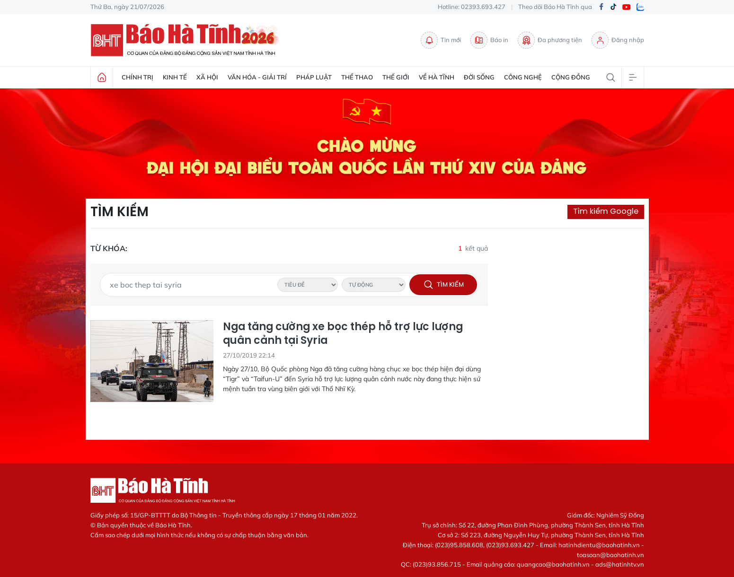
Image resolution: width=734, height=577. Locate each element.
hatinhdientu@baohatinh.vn (599, 545)
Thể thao (357, 77)
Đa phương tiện (550, 40)
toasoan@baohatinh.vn (610, 555)
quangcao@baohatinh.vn (553, 564)
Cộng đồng (570, 77)
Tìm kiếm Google (605, 211)
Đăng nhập (618, 40)
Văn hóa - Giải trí (257, 77)
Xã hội (207, 77)
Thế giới (395, 77)
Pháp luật (314, 77)
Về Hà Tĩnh (436, 77)
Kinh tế (175, 77)
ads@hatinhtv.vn (619, 564)
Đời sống (479, 77)
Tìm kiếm (119, 211)
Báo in (489, 40)
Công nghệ (523, 77)
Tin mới (441, 40)
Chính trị (137, 77)
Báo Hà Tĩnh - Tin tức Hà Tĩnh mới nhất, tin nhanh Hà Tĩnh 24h (187, 40)
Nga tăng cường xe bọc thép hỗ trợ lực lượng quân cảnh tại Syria (343, 333)
